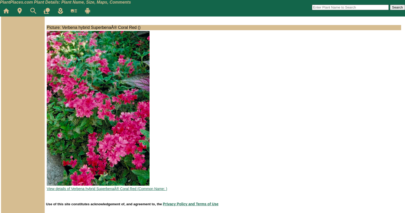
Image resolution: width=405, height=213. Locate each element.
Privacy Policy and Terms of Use (191, 204)
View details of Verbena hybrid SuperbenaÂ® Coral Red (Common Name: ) (107, 189)
